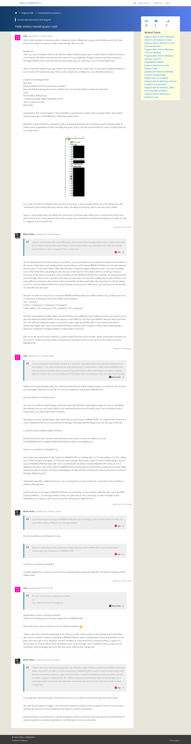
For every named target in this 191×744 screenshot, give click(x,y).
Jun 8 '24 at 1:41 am (44, 588)
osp (118, 252)
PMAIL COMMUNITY (30, 3)
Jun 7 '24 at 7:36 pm (44, 36)
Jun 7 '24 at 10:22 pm (44, 356)
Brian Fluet (116, 377)
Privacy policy (174, 740)
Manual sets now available (156, 78)
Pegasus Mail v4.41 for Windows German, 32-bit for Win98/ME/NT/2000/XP (159, 58)
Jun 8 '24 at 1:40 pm (51, 659)
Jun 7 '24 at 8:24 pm (51, 234)
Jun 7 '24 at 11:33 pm (52, 511)
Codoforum (24, 740)
